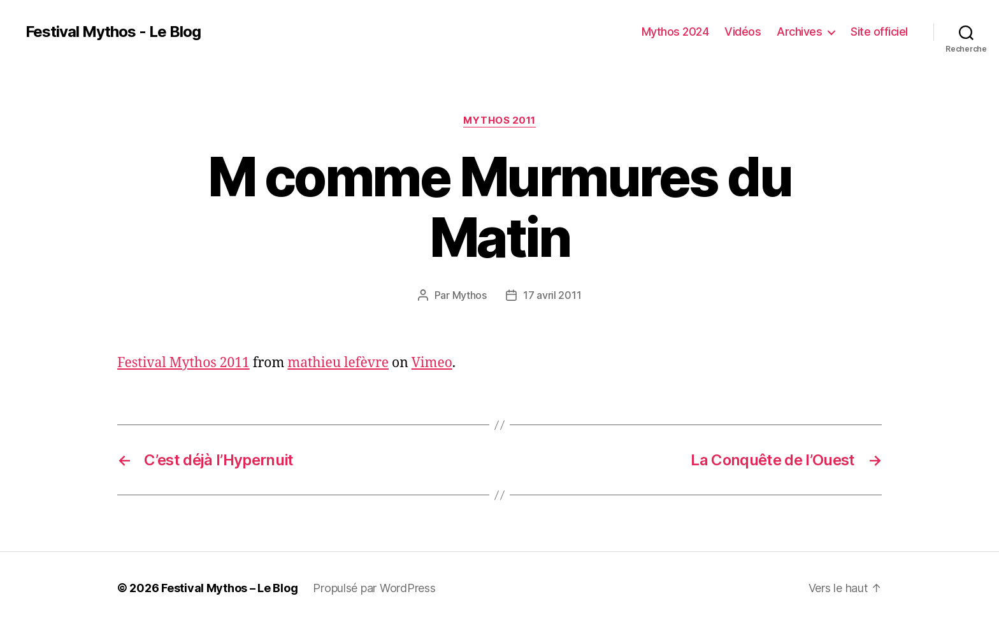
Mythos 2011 (499, 120)
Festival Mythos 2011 (183, 363)
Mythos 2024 (675, 31)
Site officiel (879, 31)
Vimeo (432, 363)
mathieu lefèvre (338, 363)
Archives (799, 31)
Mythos (469, 295)
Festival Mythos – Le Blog (229, 588)
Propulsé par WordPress (374, 588)
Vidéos (742, 31)
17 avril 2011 (552, 295)
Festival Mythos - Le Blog (113, 32)
